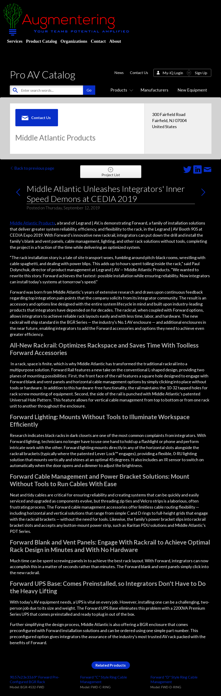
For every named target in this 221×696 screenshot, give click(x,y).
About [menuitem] (115, 41)
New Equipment (192, 89)
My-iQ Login (173, 72)
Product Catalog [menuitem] (41, 41)
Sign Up (201, 72)
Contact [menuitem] (98, 41)
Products (120, 89)
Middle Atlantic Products (32, 222)
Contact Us (139, 72)
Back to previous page (32, 168)
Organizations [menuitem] (74, 41)
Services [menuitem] (14, 41)
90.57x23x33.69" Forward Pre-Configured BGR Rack (34, 679)
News (119, 72)
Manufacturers (154, 89)
